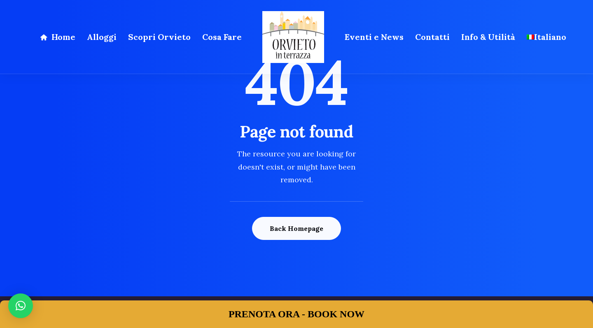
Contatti (432, 37)
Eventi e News (374, 37)
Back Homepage (296, 228)
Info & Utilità (488, 37)
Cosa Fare (222, 37)
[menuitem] (546, 37)
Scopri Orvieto (159, 37)
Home (63, 37)
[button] (20, 305)
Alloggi (102, 37)
